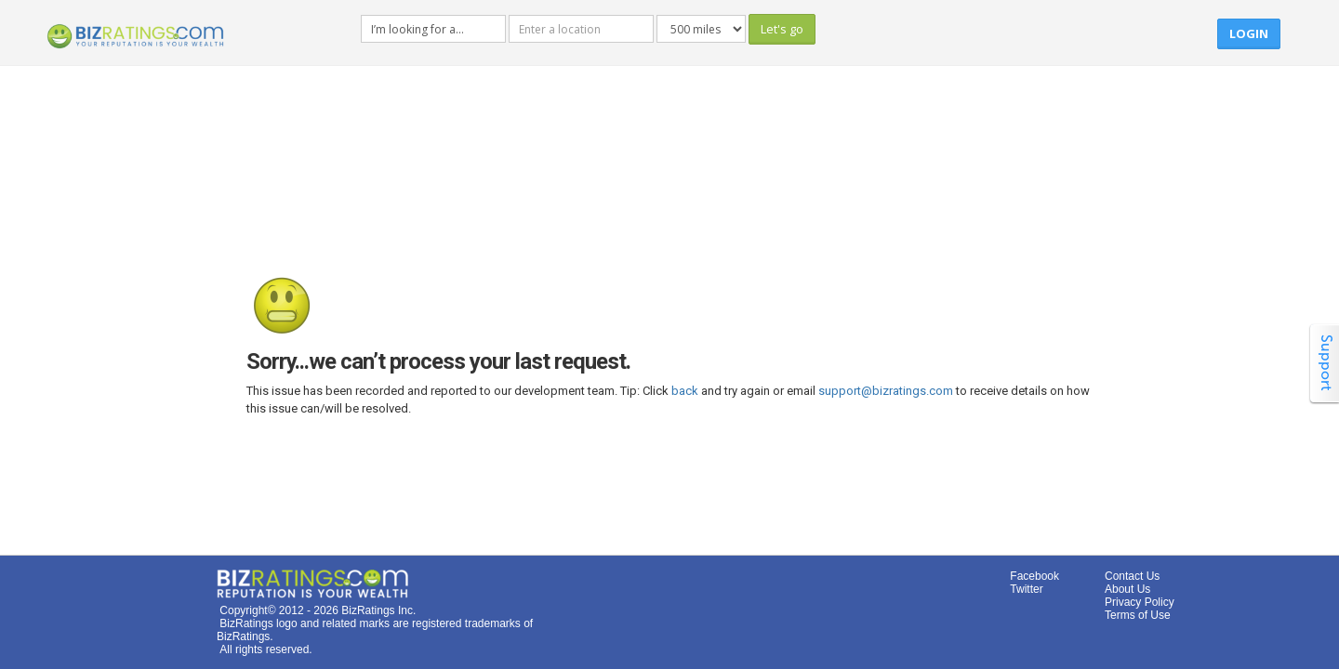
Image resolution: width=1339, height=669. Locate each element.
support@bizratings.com (885, 391)
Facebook (1034, 576)
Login (1248, 33)
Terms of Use (1138, 615)
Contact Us (1132, 576)
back (684, 391)
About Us (1127, 589)
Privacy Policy (1139, 602)
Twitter (1026, 589)
